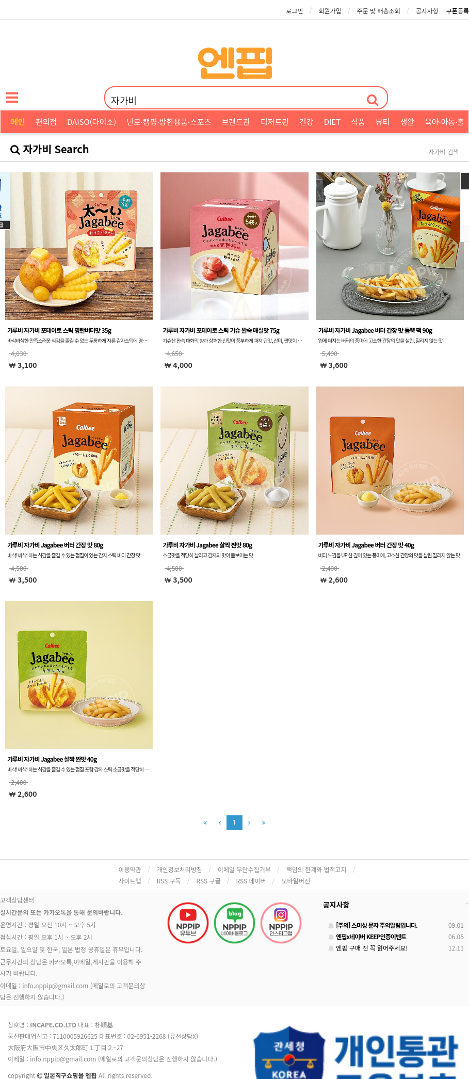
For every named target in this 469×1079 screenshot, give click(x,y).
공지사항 (427, 10)
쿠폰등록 (457, 10)
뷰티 (383, 121)
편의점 (46, 121)
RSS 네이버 (251, 880)
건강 (306, 121)
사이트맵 (130, 880)
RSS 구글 (209, 880)
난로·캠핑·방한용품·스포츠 (168, 121)
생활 (407, 121)
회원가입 (329, 10)
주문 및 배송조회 (378, 10)
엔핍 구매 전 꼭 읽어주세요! (368, 947)
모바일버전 (296, 880)
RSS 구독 (169, 880)
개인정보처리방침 (179, 869)
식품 (358, 121)
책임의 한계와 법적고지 (316, 869)
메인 (18, 121)
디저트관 (275, 121)
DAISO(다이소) (91, 121)
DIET (332, 121)
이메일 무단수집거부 (244, 869)
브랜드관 (236, 121)
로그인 (294, 10)
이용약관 (130, 869)
